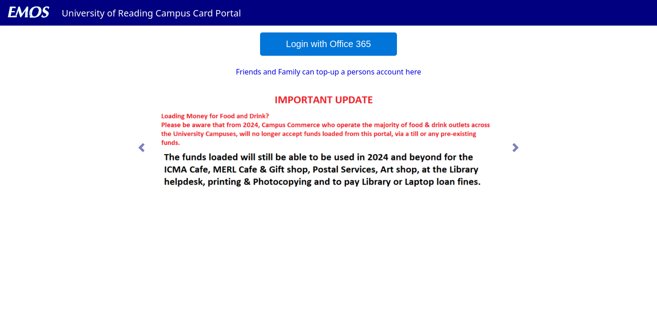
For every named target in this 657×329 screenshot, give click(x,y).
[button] (142, 147)
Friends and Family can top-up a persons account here (328, 72)
